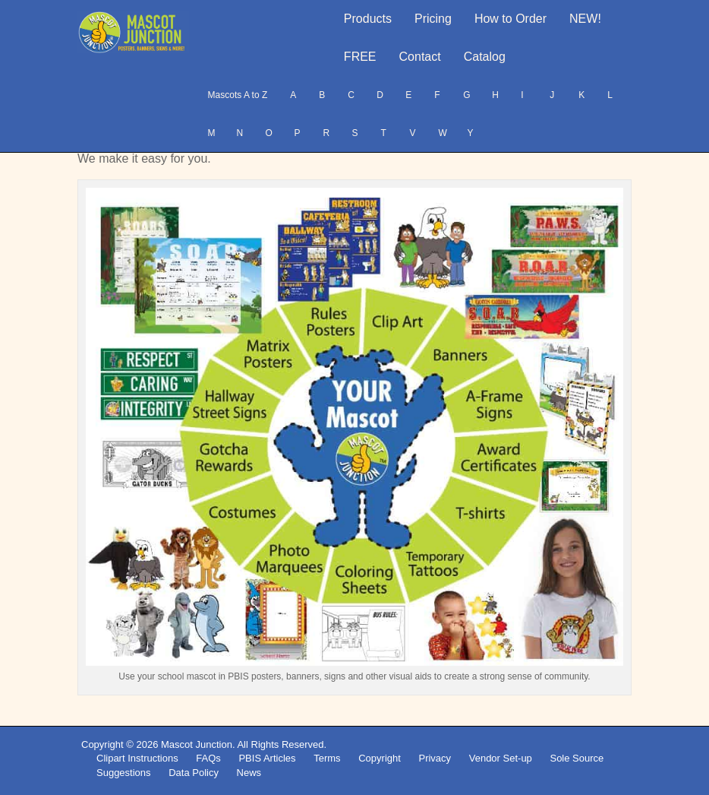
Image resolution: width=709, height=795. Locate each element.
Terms (327, 758)
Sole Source (576, 758)
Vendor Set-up (500, 758)
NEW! (585, 18)
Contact (420, 56)
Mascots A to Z (238, 95)
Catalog (485, 56)
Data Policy (194, 772)
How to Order (510, 18)
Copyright (379, 758)
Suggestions (123, 772)
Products (368, 18)
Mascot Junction (196, 744)
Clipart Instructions (137, 758)
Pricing (433, 18)
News (249, 772)
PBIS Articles (266, 758)
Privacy (434, 758)
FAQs (208, 758)
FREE (360, 56)
